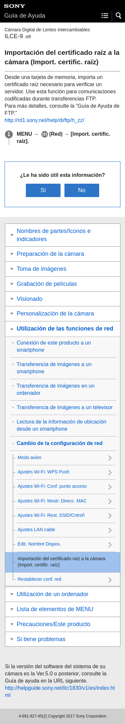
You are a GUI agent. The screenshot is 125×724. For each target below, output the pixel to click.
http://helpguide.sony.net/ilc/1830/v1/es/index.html (60, 691)
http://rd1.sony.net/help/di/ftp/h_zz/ (44, 120)
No (82, 190)
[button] (118, 15)
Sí (43, 190)
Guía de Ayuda (24, 15)
